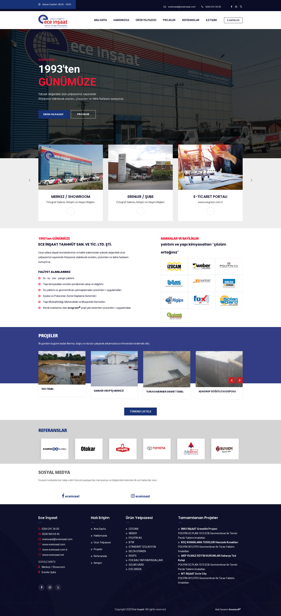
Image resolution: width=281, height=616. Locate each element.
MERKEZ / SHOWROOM (70, 196)
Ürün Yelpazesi (102, 542)
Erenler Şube (49, 572)
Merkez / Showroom (53, 567)
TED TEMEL (47, 389)
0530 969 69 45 (50, 534)
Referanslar (100, 556)
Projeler (98, 549)
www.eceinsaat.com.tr (55, 549)
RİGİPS (133, 555)
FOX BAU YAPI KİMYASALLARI (146, 560)
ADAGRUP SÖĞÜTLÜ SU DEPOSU (217, 391)
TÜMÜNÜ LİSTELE (140, 411)
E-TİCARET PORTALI (210, 196)
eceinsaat (71, 496)
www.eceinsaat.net (53, 554)
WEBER (133, 533)
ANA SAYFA (100, 20)
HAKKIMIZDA (121, 20)
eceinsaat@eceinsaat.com (180, 6)
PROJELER (169, 20)
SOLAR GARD (136, 564)
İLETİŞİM (211, 20)
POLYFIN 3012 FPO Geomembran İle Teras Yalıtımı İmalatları (208, 547)
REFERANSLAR (190, 20)
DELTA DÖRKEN (137, 551)
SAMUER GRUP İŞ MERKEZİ (109, 390)
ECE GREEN (135, 569)
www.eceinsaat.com (53, 544)
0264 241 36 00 (211, 6)
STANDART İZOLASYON (142, 546)
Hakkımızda (100, 535)
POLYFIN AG (135, 537)
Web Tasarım (228, 609)
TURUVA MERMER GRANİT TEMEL (165, 391)
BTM (131, 542)
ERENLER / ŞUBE (141, 196)
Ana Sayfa (100, 528)
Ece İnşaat (138, 609)
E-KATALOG (233, 20)
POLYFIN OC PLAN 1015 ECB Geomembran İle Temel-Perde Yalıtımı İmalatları (208, 533)
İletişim (98, 562)
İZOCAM (133, 528)
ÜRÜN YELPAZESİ (146, 20)
